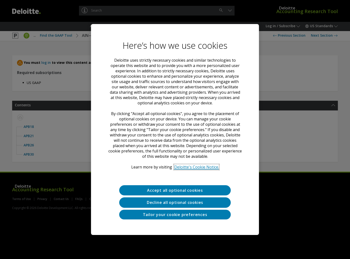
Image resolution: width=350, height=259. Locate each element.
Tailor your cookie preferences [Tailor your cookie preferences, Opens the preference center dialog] (175, 214)
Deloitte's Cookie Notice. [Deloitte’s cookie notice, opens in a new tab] (196, 167)
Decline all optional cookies (175, 202)
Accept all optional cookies (175, 190)
